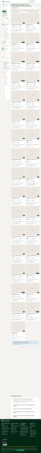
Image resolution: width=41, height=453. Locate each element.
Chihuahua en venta (5, 425)
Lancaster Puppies (33, 446)
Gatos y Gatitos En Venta (15, 424)
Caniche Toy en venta (5, 434)
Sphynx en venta (13, 428)
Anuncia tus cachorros (33, 433)
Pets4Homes (9, 446)
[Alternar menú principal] (1, 1)
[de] (4, 59)
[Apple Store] (5, 442)
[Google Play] (5, 439)
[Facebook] (4, 445)
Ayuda (31, 427)
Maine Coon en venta (14, 431)
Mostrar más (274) (6, 38)
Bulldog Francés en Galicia (24, 431)
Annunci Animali (27, 446)
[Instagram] (6, 445)
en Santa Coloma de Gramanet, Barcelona (21, 5)
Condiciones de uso (33, 430)
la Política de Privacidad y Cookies (26, 449)
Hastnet (13, 446)
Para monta (4, 15)
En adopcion (5, 13)
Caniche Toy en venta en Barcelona (24, 433)
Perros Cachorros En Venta (6, 424)
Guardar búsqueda (15, 11)
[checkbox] (3, 24)
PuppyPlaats (17, 446)
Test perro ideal (32, 436)
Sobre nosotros (32, 424)
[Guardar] (23, 25)
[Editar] (9, 42)
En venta (4, 11)
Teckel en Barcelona (23, 425)
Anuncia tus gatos (32, 434)
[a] (8, 59)
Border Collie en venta (5, 431)
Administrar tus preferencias (8, 450)
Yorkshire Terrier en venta (5, 428)
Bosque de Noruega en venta (15, 425)
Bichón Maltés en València (24, 428)
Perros (3, 7)
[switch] (7, 18)
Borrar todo (7, 4)
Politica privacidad (32, 426)
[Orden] (33, 12)
